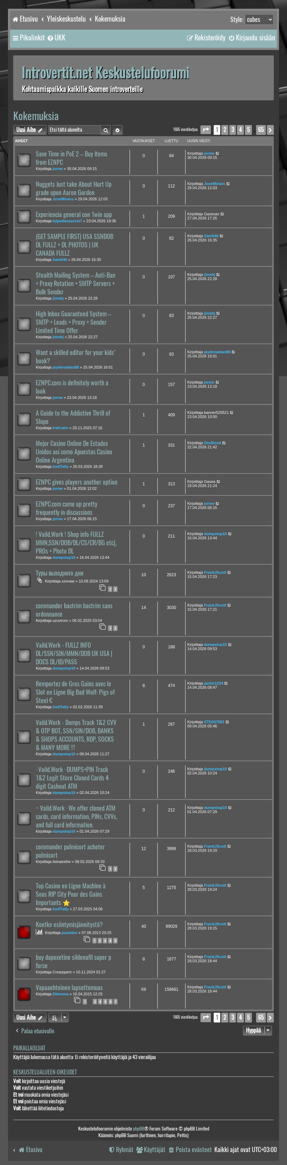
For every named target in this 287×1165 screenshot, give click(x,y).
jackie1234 (213, 683)
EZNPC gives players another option (76, 482)
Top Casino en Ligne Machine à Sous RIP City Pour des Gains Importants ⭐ (71, 894)
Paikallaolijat (29, 1048)
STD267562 (214, 722)
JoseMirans (63, 199)
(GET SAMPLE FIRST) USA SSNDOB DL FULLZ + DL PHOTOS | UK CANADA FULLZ (74, 244)
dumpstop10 (63, 557)
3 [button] (232, 129)
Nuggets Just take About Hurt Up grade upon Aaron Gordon (74, 188)
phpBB (138, 1128)
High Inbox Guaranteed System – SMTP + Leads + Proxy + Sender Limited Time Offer (73, 322)
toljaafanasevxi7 (67, 221)
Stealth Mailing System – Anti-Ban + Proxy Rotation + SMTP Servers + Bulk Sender (75, 283)
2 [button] (224, 129)
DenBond (212, 443)
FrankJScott (215, 572)
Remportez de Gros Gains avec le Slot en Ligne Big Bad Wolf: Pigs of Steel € (75, 692)
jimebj (58, 298)
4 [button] (240, 129)
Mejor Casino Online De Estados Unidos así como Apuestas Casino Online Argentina (74, 451)
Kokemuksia (36, 116)
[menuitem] (56, 37)
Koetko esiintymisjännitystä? (69, 924)
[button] (205, 129)
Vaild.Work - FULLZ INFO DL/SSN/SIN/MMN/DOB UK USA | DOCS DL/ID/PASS (74, 653)
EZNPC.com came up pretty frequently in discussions (66, 508)
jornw (57, 169)
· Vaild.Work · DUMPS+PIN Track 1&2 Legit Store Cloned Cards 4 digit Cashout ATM (72, 777)
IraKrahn (60, 428)
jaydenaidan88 (65, 367)
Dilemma (60, 994)
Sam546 (59, 259)
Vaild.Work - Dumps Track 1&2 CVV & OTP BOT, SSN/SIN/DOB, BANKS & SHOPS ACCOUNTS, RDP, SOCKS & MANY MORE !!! (76, 735)
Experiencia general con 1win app (74, 214)
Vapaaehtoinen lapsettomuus (69, 987)
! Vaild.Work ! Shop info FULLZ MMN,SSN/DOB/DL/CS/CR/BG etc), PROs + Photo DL (76, 542)
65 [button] (261, 129)
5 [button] (248, 129)
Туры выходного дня (59, 573)
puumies (69, 933)
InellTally (60, 466)
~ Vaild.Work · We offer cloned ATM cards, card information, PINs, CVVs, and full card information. (76, 816)
